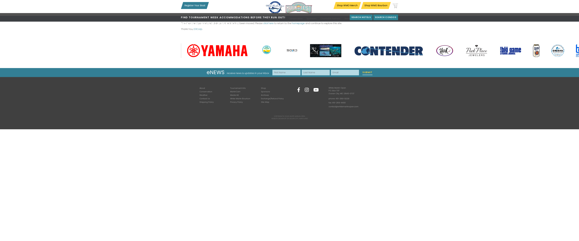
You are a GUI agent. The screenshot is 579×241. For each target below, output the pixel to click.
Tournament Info (238, 88)
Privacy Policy (236, 102)
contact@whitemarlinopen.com (343, 106)
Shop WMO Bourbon (375, 5)
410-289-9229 (342, 98)
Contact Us (204, 98)
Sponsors (265, 91)
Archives (265, 95)
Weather (203, 95)
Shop (263, 88)
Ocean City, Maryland (298, 118)
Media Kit (234, 95)
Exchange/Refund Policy (272, 98)
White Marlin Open (297, 116)
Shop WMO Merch (347, 5)
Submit (367, 72)
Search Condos (385, 17)
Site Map (265, 102)
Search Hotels (361, 17)
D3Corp (198, 29)
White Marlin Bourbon (240, 98)
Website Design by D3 (280, 118)
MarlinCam (235, 91)
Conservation (205, 91)
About (202, 88)
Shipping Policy (206, 102)
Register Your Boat (194, 5)
